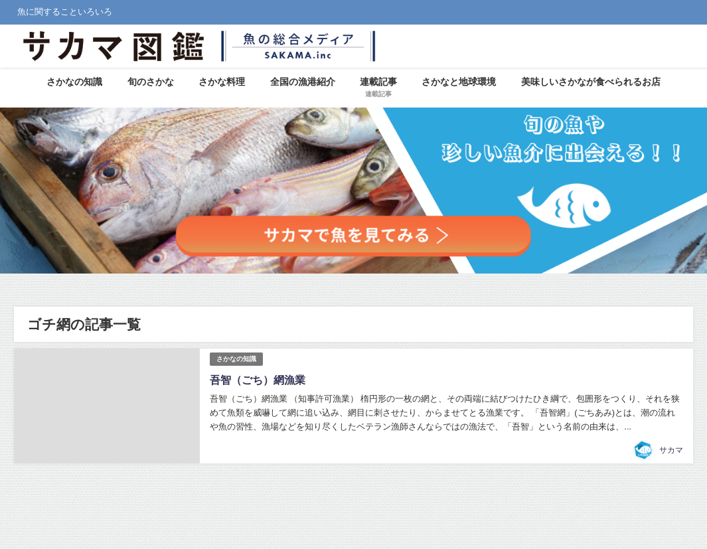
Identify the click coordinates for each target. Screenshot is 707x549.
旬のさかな (150, 81)
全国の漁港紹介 (302, 81)
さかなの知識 (74, 81)
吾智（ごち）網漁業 (257, 379)
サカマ (671, 450)
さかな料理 (221, 81)
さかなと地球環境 (459, 81)
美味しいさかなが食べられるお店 (591, 81)
